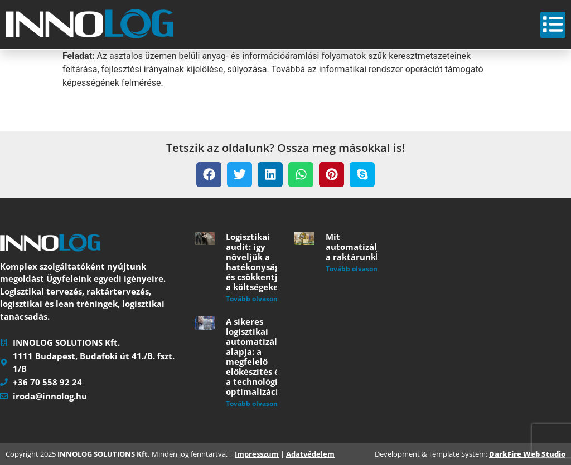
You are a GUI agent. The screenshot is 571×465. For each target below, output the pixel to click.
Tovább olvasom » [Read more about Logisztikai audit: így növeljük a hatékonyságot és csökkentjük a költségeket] (256, 299)
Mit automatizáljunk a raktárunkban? (361, 246)
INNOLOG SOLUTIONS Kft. (103, 454)
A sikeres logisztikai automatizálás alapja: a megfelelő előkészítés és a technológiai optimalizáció (256, 356)
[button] (208, 174)
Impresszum (257, 454)
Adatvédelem (310, 454)
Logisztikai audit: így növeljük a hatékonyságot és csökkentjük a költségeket (257, 261)
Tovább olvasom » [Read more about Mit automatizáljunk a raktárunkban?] (355, 268)
